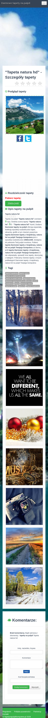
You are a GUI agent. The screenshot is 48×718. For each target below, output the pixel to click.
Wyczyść (35, 687)
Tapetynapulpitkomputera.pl (15, 717)
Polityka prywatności (22, 712)
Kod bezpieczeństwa (26, 677)
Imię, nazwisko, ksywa (26, 648)
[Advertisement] (24, 37)
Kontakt (6, 714)
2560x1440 (13, 203)
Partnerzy (37, 712)
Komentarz (26, 658)
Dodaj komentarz (21, 687)
